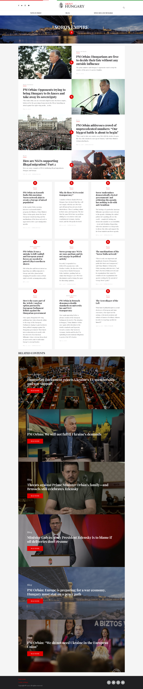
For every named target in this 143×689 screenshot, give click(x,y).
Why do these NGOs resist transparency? (71, 193)
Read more (35, 391)
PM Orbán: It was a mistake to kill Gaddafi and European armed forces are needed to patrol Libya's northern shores (34, 257)
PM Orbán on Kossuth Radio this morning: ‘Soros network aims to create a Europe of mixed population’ (35, 197)
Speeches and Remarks (103, 13)
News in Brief (35, 13)
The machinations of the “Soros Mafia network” (107, 252)
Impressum (22, 679)
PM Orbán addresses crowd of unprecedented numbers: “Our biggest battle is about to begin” (97, 128)
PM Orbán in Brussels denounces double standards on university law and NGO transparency (70, 305)
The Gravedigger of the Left (107, 301)
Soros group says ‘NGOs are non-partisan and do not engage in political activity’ (71, 255)
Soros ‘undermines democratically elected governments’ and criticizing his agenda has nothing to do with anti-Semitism (106, 198)
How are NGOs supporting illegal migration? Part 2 (40, 162)
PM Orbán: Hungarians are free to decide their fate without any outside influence (97, 60)
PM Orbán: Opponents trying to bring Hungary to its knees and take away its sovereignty (44, 93)
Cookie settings (23, 682)
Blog (68, 13)
